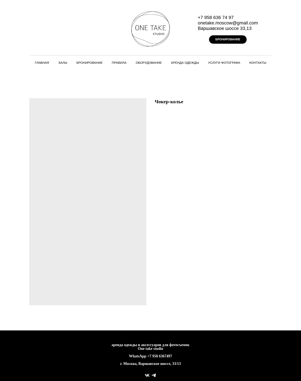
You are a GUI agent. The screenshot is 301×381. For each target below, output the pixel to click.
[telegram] (153, 375)
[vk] (147, 375)
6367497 (165, 356)
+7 (149, 356)
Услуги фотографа (224, 62)
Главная (42, 62)
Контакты (257, 62)
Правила (119, 62)
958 (155, 356)
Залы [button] (62, 62)
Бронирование (89, 62)
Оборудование (149, 62)
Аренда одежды (185, 62)
